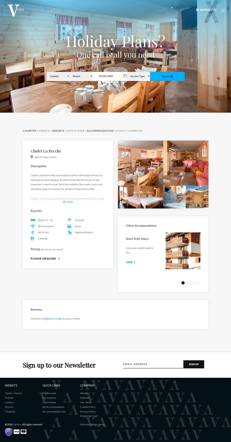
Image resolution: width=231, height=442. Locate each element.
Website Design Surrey (92, 424)
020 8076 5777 (206, 9)
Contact (9, 402)
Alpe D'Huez (75, 130)
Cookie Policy (87, 406)
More (68, 201)
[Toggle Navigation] (223, 10)
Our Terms (86, 402)
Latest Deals (49, 402)
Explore (115, 101)
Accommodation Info (54, 411)
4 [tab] (191, 282)
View (133, 262)
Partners (85, 397)
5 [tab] (195, 282)
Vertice (17, 424)
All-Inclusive (49, 397)
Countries (10, 411)
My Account (49, 393)
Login (59, 318)
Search (167, 76)
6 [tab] (199, 282)
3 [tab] (187, 282)
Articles (9, 397)
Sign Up (194, 364)
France (44, 130)
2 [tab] (183, 282)
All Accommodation (53, 406)
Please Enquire (45, 258)
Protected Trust (89, 415)
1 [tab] (179, 282)
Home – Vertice (13, 393)
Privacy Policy (88, 411)
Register (48, 318)
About (83, 393)
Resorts (9, 406)
